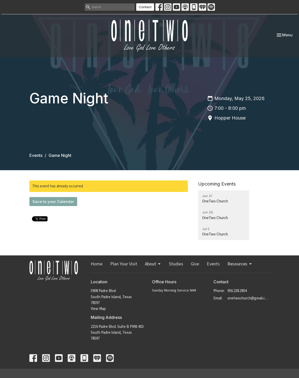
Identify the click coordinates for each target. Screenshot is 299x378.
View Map (98, 308)
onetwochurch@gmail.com (248, 298)
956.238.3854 (237, 291)
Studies (176, 264)
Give (195, 264)
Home (96, 264)
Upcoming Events (217, 184)
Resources (239, 264)
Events (35, 155)
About (153, 264)
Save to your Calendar (53, 201)
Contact (145, 7)
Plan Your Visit (123, 264)
